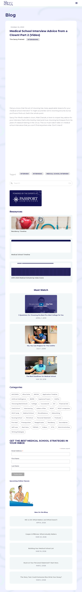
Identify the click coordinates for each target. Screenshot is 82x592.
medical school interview (57, 111)
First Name (15, 396)
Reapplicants (39, 360)
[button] (76, 3)
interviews (37, 111)
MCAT (52, 346)
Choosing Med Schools (20, 341)
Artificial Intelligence (19, 336)
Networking (56, 350)
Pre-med (15, 360)
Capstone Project (44, 336)
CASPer (56, 336)
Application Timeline (50, 332)
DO (54, 341)
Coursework (45, 341)
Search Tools (36, 547)
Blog (33, 551)
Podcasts (58, 355)
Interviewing (33, 39)
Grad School (16, 346)
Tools (33, 556)
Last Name (15, 403)
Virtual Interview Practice (41, 560)
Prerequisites (26, 360)
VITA (52, 365)
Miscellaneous (43, 350)
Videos (44, 365)
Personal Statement (44, 355)
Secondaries (63, 360)
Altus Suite (26, 332)
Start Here (25, 365)
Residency (51, 360)
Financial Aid (63, 341)
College (34, 341)
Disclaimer (60, 547)
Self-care (15, 365)
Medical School (28, 350)
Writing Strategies (18, 369)
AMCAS (36, 332)
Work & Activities (64, 365)
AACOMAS (15, 332)
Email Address (17, 388)
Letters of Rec (41, 346)
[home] (8, 3)
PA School (29, 355)
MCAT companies (64, 346)
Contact (34, 568)
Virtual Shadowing (38, 564)
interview (24, 111)
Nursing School (17, 355)
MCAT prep (15, 350)
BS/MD (32, 336)
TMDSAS (35, 365)
